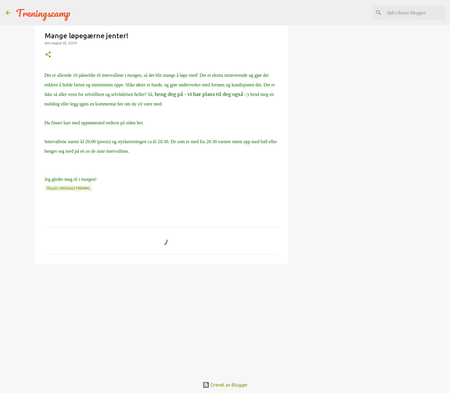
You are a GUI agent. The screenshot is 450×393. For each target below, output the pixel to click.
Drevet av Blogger (225, 384)
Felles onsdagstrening (68, 188)
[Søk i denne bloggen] (415, 13)
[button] (48, 55)
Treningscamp (43, 13)
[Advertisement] (162, 313)
